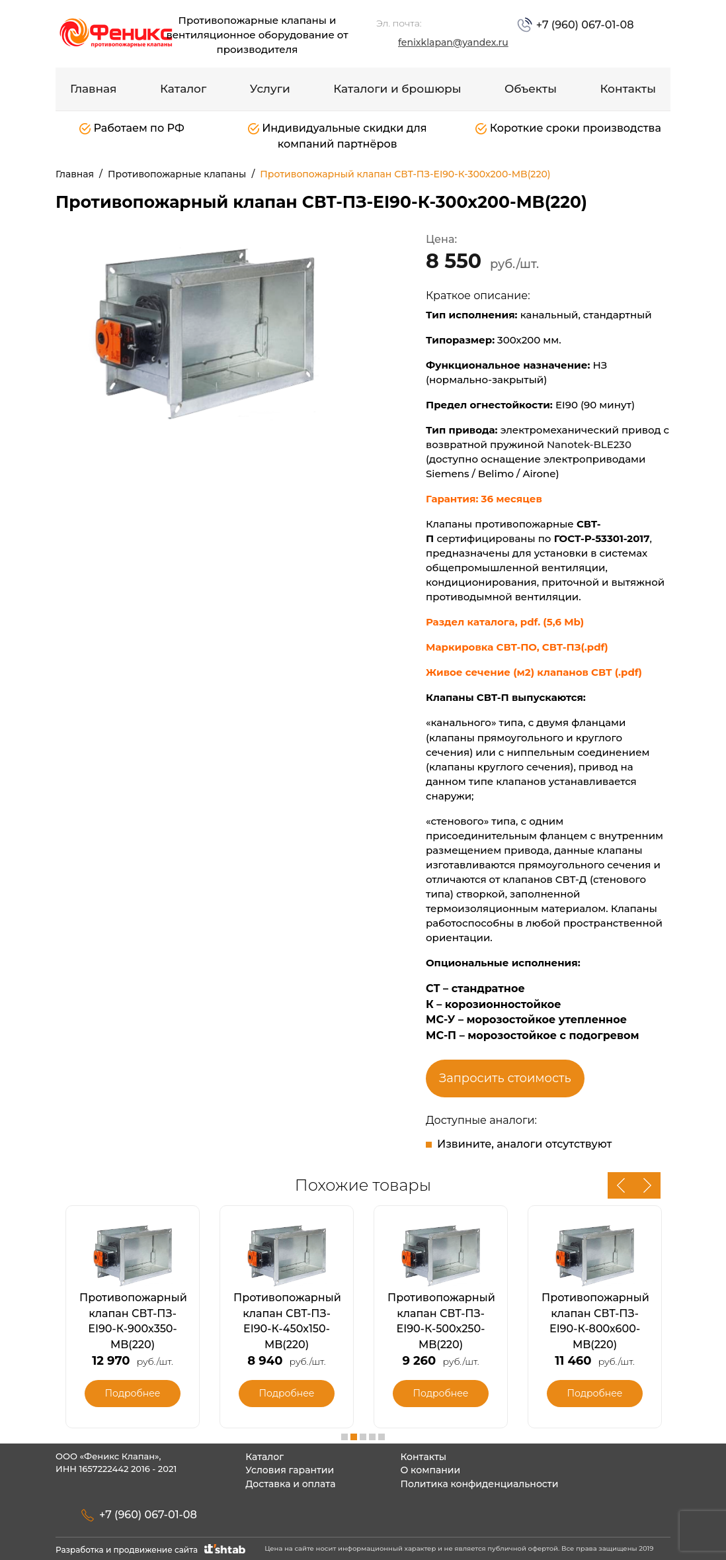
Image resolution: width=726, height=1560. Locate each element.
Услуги (270, 88)
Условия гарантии (289, 1470)
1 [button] (344, 1437)
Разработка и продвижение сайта (152, 1550)
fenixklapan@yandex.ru (453, 42)
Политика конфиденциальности (479, 1484)
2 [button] (353, 1437)
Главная (93, 88)
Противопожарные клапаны (177, 174)
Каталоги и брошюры (397, 88)
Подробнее (132, 1393)
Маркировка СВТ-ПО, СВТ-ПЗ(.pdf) (517, 647)
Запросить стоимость (505, 1078)
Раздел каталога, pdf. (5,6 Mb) (505, 622)
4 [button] (372, 1437)
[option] (204, 331)
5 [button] (381, 1437)
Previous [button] (621, 1185)
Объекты (530, 88)
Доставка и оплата (290, 1484)
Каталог (183, 88)
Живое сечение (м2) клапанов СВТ (520, 672)
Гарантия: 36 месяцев (485, 498)
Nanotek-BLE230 (589, 444)
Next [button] (647, 1185)
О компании (430, 1470)
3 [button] (363, 1437)
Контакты (628, 88)
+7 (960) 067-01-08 (583, 25)
